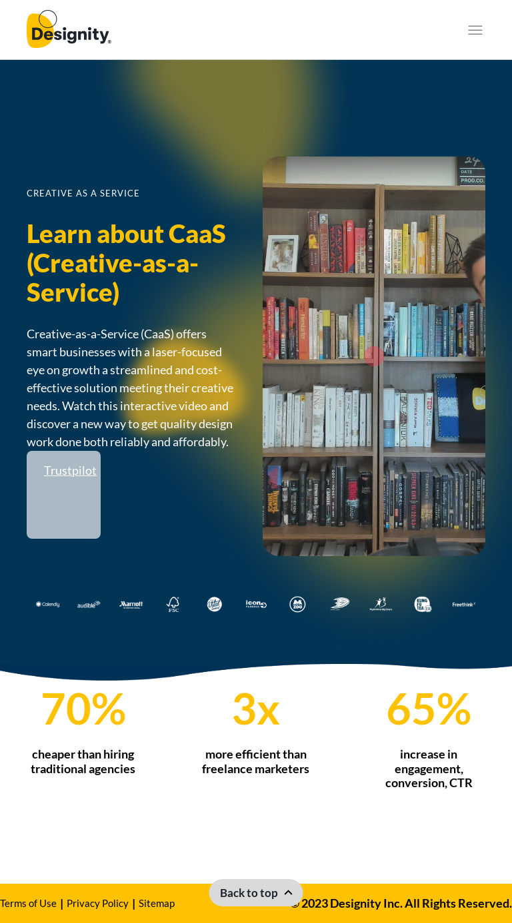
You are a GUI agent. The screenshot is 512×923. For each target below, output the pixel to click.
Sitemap (157, 903)
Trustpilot (70, 470)
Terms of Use (28, 903)
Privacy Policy (98, 903)
